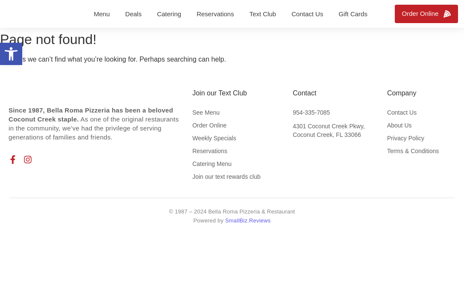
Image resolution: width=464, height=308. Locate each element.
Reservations (209, 151)
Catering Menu (212, 163)
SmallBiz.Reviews (248, 220)
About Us (399, 125)
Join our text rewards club (226, 176)
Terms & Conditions (413, 151)
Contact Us (402, 112)
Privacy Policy (405, 138)
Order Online (209, 125)
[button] (11, 54)
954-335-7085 (311, 112)
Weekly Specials (214, 138)
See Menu (206, 112)
